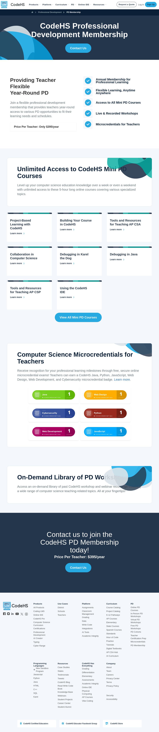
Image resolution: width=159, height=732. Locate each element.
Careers (110, 675)
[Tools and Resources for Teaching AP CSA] (117, 229)
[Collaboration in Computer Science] (17, 263)
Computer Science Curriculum (41, 623)
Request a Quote (127, 4)
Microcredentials (138, 641)
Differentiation (88, 672)
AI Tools (85, 632)
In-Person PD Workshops (137, 615)
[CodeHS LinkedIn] (12, 614)
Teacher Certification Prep (138, 637)
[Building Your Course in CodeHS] (67, 229)
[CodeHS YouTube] (17, 614)
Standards (111, 633)
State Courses (112, 626)
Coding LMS (39, 611)
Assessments (88, 680)
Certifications (39, 628)
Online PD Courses (135, 608)
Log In (141, 5)
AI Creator (38, 638)
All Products (38, 607)
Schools (61, 611)
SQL (35, 693)
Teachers (62, 615)
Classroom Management (88, 612)
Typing (36, 642)
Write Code (87, 625)
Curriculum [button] (62, 4)
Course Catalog (113, 607)
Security (110, 695)
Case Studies (64, 667)
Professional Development (50, 12)
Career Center (64, 703)
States (61, 671)
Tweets (61, 678)
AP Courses (111, 619)
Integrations (87, 628)
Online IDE (38, 615)
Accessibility (111, 699)
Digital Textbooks (114, 648)
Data (84, 621)
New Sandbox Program (40, 669)
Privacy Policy (112, 686)
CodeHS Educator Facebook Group (79, 723)
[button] (34, 4)
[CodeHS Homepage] (14, 4)
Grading (85, 617)
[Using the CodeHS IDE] (67, 297)
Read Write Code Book (65, 687)
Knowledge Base (65, 692)
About (109, 667)
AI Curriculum (112, 656)
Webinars (62, 696)
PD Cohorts (136, 632)
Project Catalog (113, 611)
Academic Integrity (90, 636)
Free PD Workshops (136, 627)
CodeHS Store (114, 723)
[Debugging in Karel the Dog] (67, 263)
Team (108, 671)
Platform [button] (48, 4)
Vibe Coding (87, 701)
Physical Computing (87, 692)
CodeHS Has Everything (88, 664)
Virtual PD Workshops (136, 621)
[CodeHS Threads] (26, 614)
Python (36, 678)
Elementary (111, 622)
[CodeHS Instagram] (8, 614)
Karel (35, 697)
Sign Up (151, 4)
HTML (36, 685)
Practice (110, 641)
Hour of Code (112, 637)
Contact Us (78, 48)
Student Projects (65, 699)
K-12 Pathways (113, 615)
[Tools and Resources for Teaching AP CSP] (17, 297)
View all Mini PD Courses (78, 317)
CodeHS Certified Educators (34, 723)
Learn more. (122, 379)
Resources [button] (99, 4)
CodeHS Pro (39, 619)
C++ (35, 689)
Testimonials (63, 675)
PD (132, 604)
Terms (109, 682)
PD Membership (73, 12)
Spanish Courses (114, 630)
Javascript (38, 674)
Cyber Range (39, 646)
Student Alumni (64, 707)
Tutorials (110, 645)
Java (35, 682)
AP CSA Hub (112, 652)
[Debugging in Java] (117, 259)
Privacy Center (113, 678)
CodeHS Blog (64, 682)
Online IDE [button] (84, 4)
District (61, 607)
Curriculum (111, 604)
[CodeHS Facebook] (4, 614)
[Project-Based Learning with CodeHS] (17, 233)
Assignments (87, 607)
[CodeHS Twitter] (21, 614)
